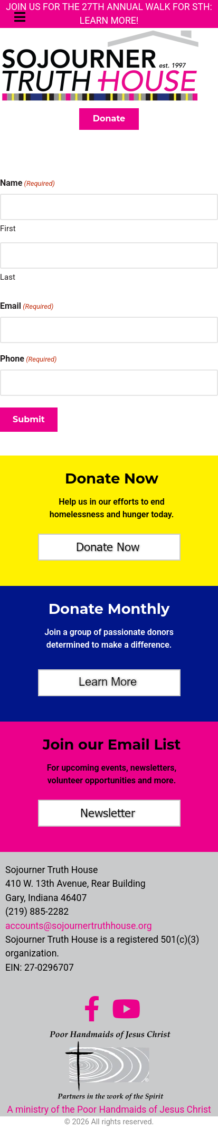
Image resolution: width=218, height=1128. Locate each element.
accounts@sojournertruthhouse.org (78, 926)
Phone (28, 359)
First (8, 228)
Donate (109, 118)
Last (7, 277)
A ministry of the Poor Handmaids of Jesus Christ (109, 1109)
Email (26, 306)
